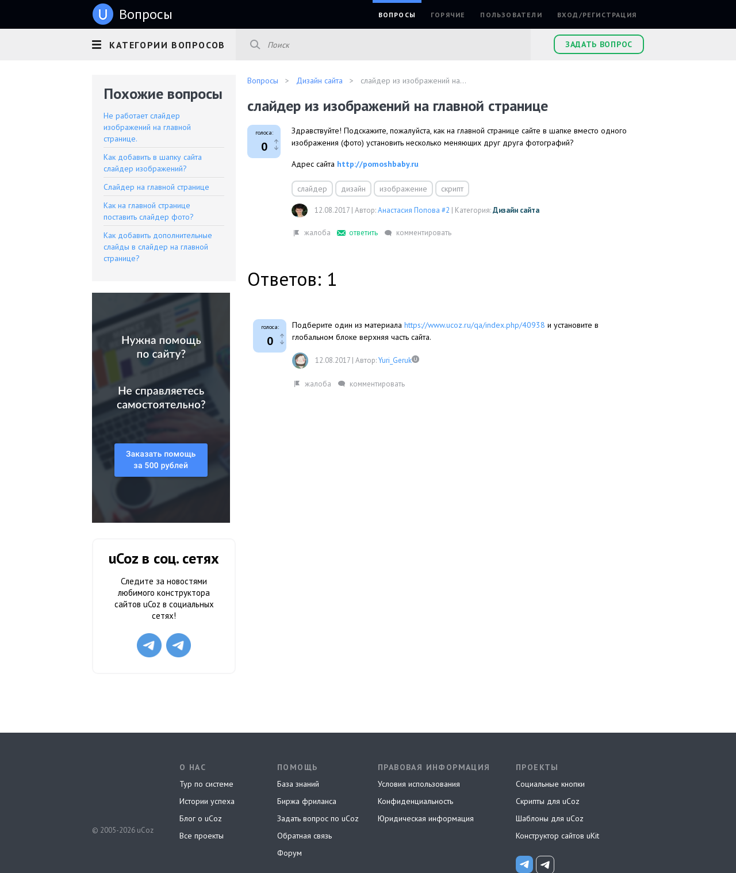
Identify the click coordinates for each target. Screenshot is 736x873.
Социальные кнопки (550, 784)
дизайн (353, 188)
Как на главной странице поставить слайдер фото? (148, 211)
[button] (164, 43)
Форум (289, 853)
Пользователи (511, 14)
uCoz (122, 787)
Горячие (448, 14)
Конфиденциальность (415, 801)
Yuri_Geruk (395, 360)
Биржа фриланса (306, 801)
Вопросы (397, 14)
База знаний (298, 784)
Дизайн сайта (516, 210)
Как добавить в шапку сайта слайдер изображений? (152, 163)
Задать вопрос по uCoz (318, 818)
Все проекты (201, 835)
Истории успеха (207, 801)
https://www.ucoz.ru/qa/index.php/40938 (474, 325)
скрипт (452, 188)
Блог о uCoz (200, 818)
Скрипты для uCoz (548, 801)
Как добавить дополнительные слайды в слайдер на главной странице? (157, 246)
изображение (403, 188)
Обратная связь (304, 835)
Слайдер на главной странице (156, 187)
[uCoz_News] (524, 864)
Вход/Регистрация (597, 14)
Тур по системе (206, 784)
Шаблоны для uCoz (550, 818)
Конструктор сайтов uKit (557, 835)
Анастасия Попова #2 (414, 210)
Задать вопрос (598, 44)
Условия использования (419, 784)
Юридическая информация (426, 818)
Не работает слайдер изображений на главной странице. (147, 127)
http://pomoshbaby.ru (378, 164)
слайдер (312, 188)
